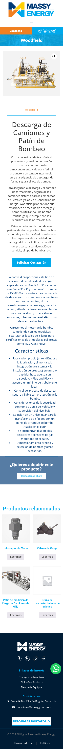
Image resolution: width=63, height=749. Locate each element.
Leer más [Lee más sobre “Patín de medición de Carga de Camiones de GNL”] (16, 615)
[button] (31, 23)
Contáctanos (31, 696)
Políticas (45, 743)
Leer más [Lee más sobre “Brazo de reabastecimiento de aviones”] (47, 615)
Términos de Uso (23, 743)
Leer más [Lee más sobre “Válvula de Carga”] (47, 556)
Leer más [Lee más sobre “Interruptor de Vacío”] (16, 556)
